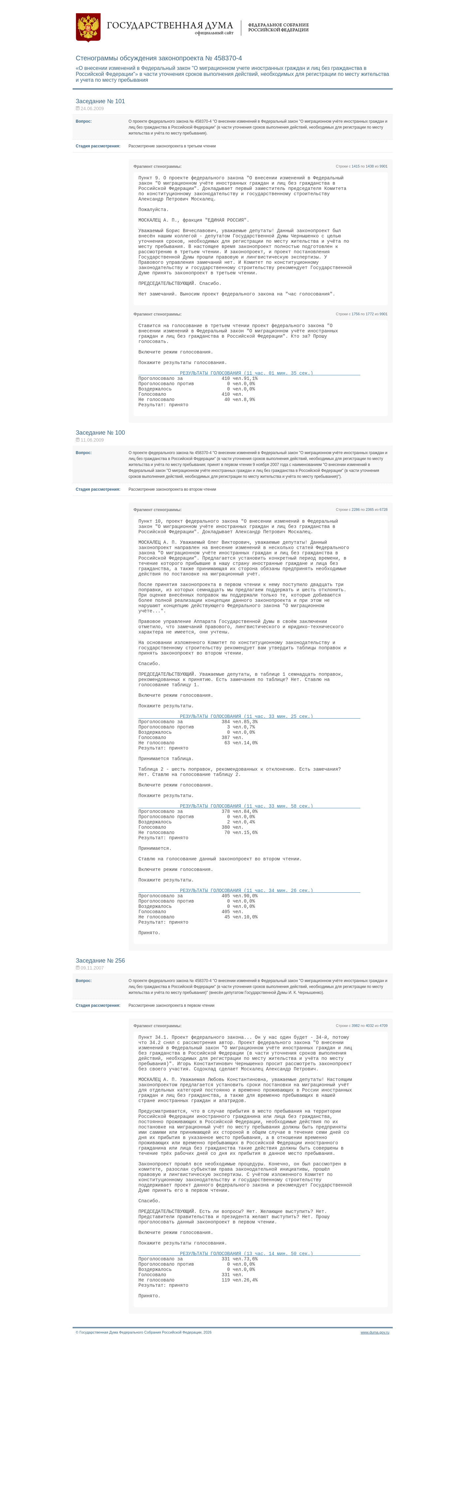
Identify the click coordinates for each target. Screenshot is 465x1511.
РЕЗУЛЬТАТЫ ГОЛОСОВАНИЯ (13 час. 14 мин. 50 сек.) (249, 1414)
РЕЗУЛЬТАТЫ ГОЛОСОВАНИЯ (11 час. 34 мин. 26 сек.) (249, 1001)
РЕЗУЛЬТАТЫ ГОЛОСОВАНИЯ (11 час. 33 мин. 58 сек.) (249, 901)
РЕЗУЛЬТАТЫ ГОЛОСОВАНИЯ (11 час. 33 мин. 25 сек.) (249, 794)
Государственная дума (192, 28)
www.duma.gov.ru (375, 1502)
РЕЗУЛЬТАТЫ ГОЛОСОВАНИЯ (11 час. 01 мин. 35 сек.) (249, 406)
